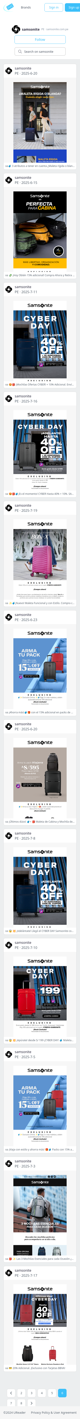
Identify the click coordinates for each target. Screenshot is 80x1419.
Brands (26, 7)
